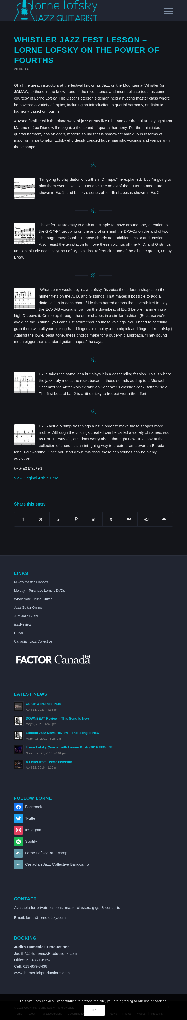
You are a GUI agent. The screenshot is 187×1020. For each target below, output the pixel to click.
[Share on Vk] (128, 519)
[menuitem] (166, 10)
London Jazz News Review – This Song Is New (62, 733)
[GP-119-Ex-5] (24, 434)
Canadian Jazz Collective (33, 641)
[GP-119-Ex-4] (24, 382)
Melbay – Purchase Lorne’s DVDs (39, 591)
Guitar (18, 633)
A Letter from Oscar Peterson (49, 762)
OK (94, 1010)
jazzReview (22, 624)
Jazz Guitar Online (28, 608)
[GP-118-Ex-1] (24, 188)
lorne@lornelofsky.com (46, 917)
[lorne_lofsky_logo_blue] (77, 10)
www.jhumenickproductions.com (42, 972)
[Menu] (166, 10)
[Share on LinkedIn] (93, 519)
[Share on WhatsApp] (58, 519)
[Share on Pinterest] (76, 519)
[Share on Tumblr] (111, 519)
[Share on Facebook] (23, 519)
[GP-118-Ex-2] (24, 233)
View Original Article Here (36, 478)
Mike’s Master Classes (31, 582)
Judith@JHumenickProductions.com (45, 953)
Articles (21, 69)
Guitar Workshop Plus (43, 704)
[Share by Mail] (164, 519)
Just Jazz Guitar (26, 616)
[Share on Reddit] (146, 519)
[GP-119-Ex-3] (24, 298)
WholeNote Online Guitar (33, 599)
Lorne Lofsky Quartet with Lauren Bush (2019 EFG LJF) (70, 747)
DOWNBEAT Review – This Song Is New (57, 718)
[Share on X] (40, 519)
